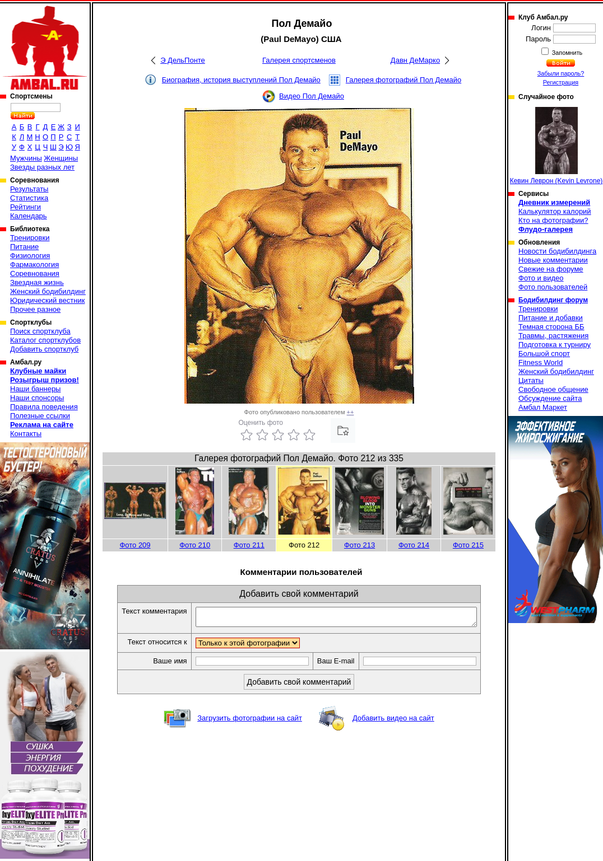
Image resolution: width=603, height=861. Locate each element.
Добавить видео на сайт (393, 721)
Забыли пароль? (561, 73)
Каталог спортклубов (45, 340)
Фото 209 (134, 545)
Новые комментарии (553, 260)
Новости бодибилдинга (557, 251)
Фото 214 (413, 545)
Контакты (25, 433)
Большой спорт (544, 353)
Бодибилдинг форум (553, 300)
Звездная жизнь (37, 282)
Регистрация (560, 82)
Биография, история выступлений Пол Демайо (241, 80)
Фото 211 (249, 545)
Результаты (29, 189)
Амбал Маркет (542, 407)
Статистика (29, 198)
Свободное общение (553, 389)
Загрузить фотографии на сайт (249, 721)
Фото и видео (541, 278)
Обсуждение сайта (550, 398)
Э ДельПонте (182, 60)
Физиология (30, 255)
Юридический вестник (47, 300)
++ (350, 412)
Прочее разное (35, 309)
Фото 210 (194, 545)
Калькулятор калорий (554, 211)
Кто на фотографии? (553, 220)
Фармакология (34, 264)
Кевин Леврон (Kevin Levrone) (556, 146)
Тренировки (29, 237)
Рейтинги (25, 207)
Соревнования (34, 273)
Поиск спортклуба (40, 331)
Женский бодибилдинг (48, 291)
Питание (24, 246)
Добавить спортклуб (44, 349)
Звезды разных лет (42, 167)
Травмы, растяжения (553, 335)
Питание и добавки (550, 317)
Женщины (61, 158)
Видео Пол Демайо (311, 96)
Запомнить (566, 52)
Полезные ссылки (40, 415)
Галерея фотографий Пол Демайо (403, 80)
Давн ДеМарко (415, 60)
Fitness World (540, 362)
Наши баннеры (35, 389)
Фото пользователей (552, 287)
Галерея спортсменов (299, 60)
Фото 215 (468, 545)
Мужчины (26, 158)
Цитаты (531, 380)
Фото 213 (359, 545)
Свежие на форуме (550, 269)
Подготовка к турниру (554, 344)
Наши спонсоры (37, 398)
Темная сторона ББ (551, 326)
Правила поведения (44, 407)
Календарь (28, 216)
